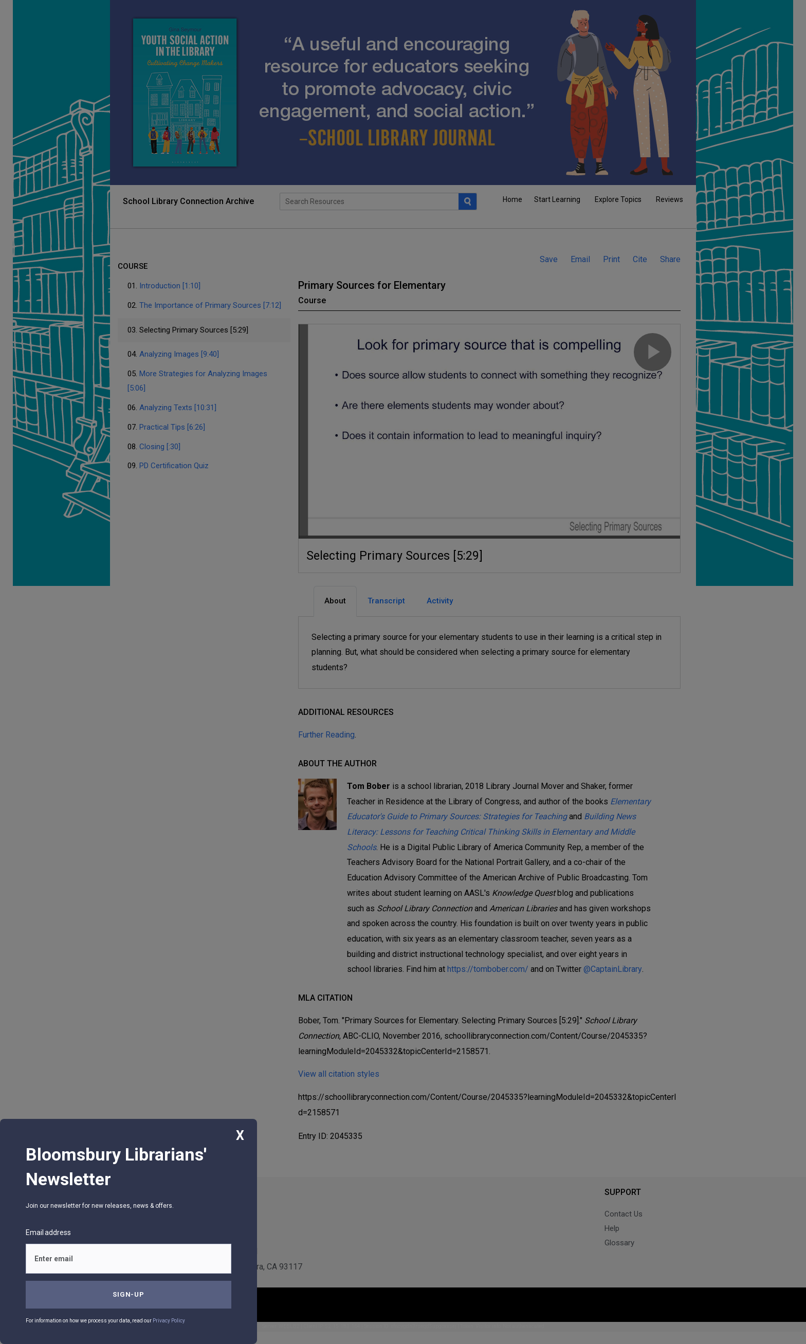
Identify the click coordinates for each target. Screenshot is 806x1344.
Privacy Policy (169, 1320)
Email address (48, 1232)
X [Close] (240, 1135)
